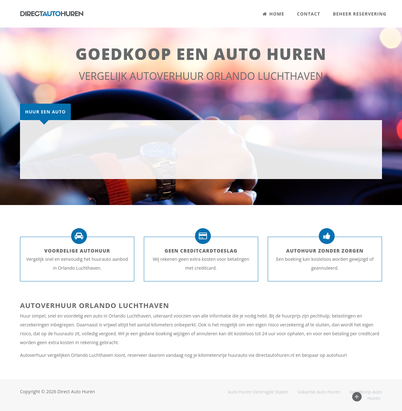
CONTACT (308, 14)
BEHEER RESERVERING (359, 14)
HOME (273, 14)
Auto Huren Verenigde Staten (258, 392)
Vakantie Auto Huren (319, 392)
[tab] (45, 112)
